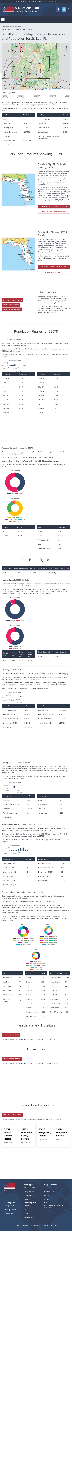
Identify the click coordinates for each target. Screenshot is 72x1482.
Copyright (26, 1476)
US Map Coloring (9, 1456)
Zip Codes (47, 1438)
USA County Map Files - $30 (54, 272)
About (26, 1464)
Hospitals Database (11, 305)
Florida (10, 29)
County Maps (28, 1446)
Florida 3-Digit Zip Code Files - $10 (54, 206)
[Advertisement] (36, 451)
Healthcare (53, 96)
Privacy (17, 1476)
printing (58, 252)
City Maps (27, 1450)
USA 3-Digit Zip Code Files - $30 (54, 212)
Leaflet (45, 88)
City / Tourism (49, 1450)
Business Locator (50, 1442)
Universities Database (12, 309)
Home (4, 29)
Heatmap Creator (10, 1460)
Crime (67, 96)
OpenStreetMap (54, 88)
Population (20, 96)
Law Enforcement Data (12, 300)
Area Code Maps (29, 1438)
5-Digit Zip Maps (29, 1442)
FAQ (25, 1460)
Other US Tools (9, 1464)
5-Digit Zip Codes (20, 29)
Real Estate (36, 96)
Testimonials (28, 1468)
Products (5, 96)
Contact (26, 1456)
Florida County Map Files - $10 (54, 267)
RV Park (47, 1446)
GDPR (46, 1476)
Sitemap (54, 1476)
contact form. (51, 313)
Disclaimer (36, 1476)
